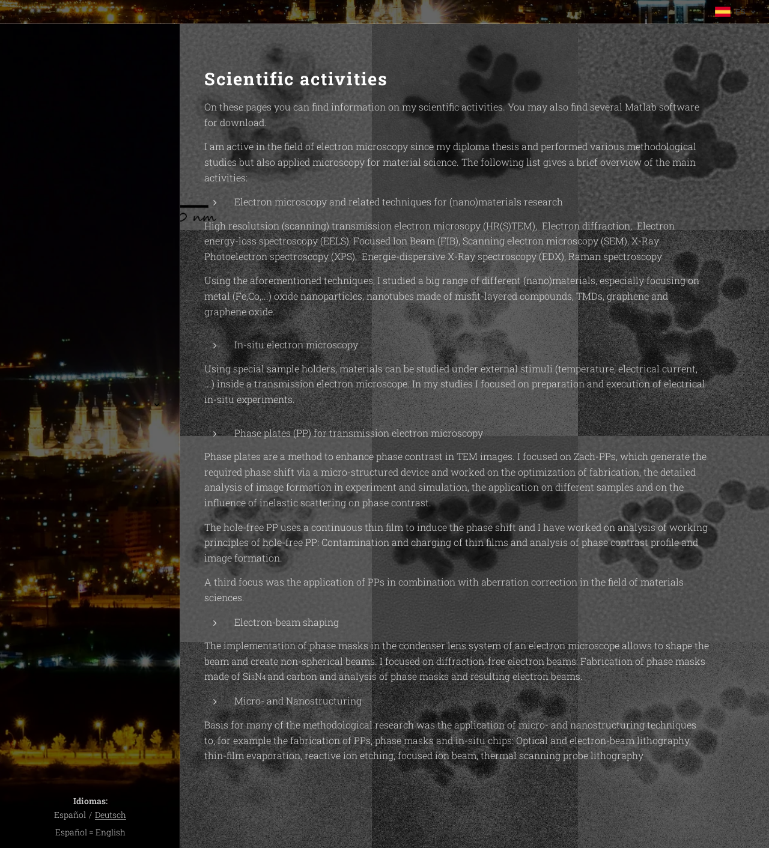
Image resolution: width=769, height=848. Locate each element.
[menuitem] (90, 369)
